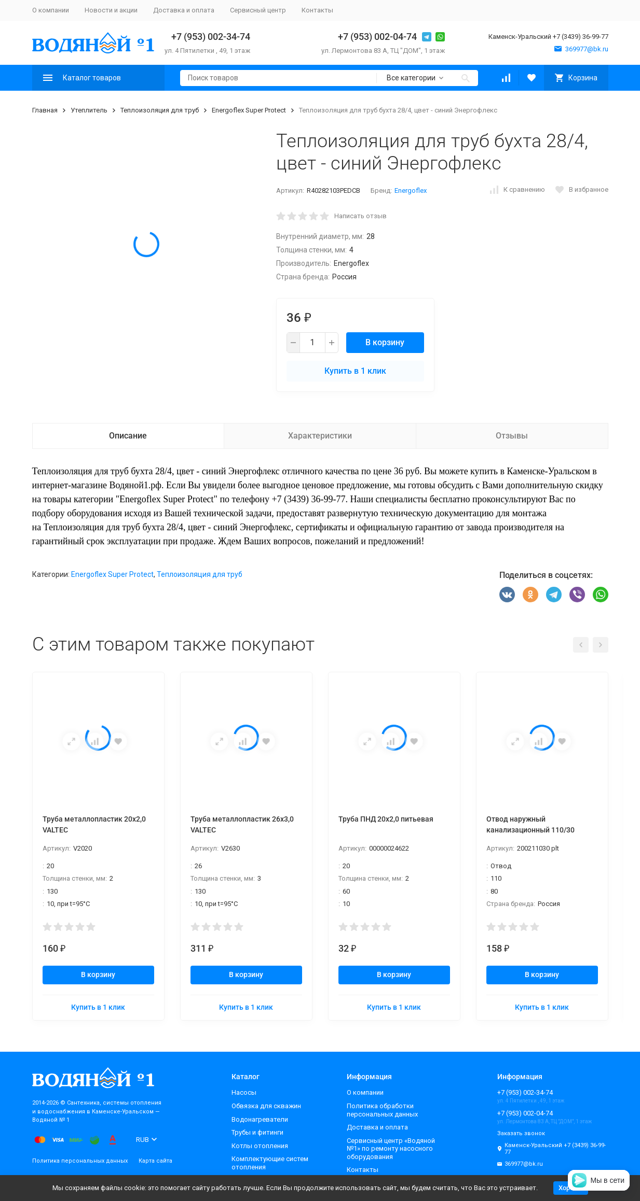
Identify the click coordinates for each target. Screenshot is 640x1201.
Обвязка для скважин (266, 1106)
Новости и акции (111, 10)
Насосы (244, 1092)
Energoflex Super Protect (249, 110)
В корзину (384, 342)
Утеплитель (89, 110)
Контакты (317, 10)
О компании (50, 10)
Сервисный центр (258, 10)
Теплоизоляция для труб (159, 110)
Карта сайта (155, 1160)
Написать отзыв (360, 216)
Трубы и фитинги (257, 1132)
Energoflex (410, 190)
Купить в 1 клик (355, 371)
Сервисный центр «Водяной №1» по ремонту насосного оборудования (391, 1149)
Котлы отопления (260, 1146)
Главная (45, 110)
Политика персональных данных (80, 1160)
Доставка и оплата (183, 10)
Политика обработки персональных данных (382, 1110)
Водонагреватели (260, 1119)
